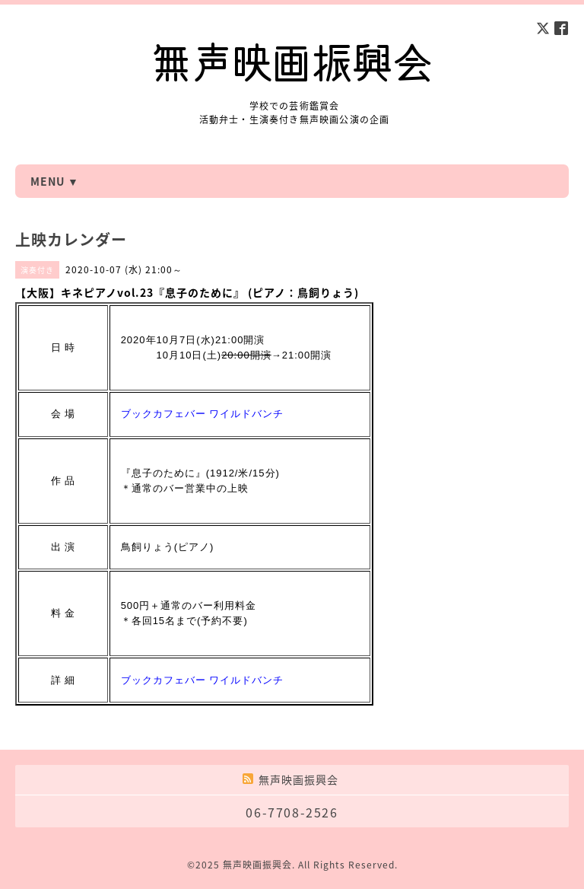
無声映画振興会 (257, 864)
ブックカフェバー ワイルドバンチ (202, 413)
